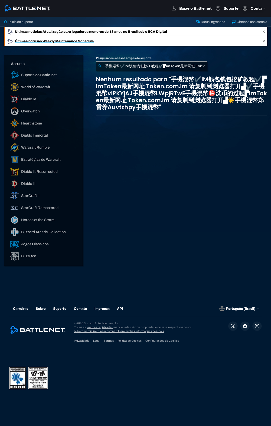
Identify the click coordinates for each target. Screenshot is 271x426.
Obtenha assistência (249, 22)
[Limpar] (203, 66)
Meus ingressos (210, 22)
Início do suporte (18, 22)
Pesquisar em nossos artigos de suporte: (124, 58)
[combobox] (151, 66)
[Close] (263, 31)
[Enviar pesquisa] (99, 66)
